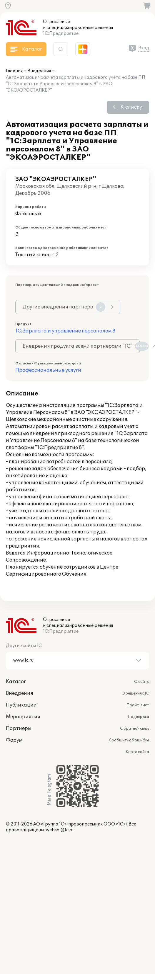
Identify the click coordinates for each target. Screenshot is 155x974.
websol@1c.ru (60, 830)
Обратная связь (134, 728)
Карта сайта (137, 752)
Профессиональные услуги (48, 370)
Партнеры (18, 728)
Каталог (16, 682)
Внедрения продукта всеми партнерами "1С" (81, 346)
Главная (14, 71)
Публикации (21, 705)
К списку (131, 107)
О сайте (141, 681)
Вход (143, 47)
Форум (14, 740)
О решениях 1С (135, 693)
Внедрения (39, 71)
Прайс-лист (137, 705)
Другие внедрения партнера (64, 307)
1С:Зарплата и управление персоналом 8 (65, 331)
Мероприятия (23, 717)
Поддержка (138, 716)
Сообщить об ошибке (129, 740)
